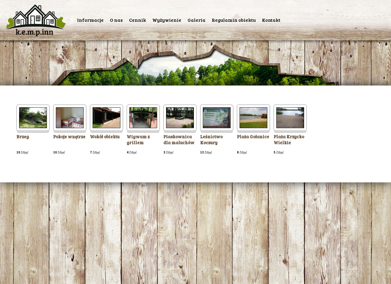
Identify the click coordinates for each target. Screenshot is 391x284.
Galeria (197, 20)
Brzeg (22, 136)
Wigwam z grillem (138, 139)
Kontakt (271, 20)
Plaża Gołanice (253, 136)
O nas (116, 20)
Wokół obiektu (104, 136)
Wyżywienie (166, 20)
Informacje (90, 20)
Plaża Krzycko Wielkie (289, 139)
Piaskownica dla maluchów (178, 139)
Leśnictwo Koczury (211, 139)
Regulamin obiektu (234, 20)
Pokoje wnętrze (69, 136)
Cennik (137, 20)
